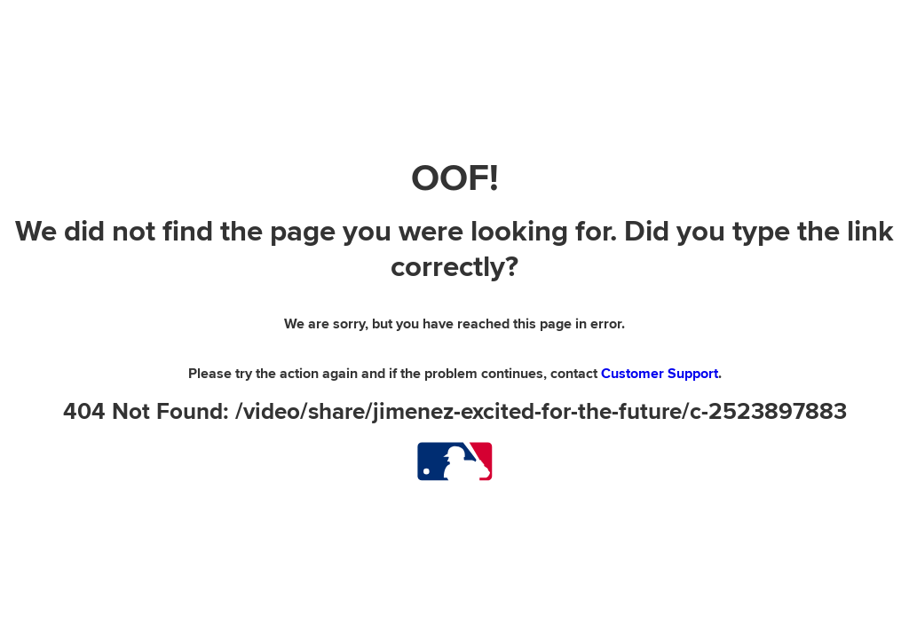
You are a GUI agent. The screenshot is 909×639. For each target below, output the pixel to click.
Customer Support (659, 374)
